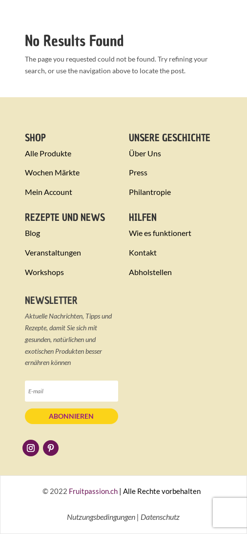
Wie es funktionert (160, 232)
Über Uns (145, 153)
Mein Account (48, 191)
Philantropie (150, 191)
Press (138, 172)
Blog (32, 232)
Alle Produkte (48, 153)
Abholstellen (150, 272)
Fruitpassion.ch (93, 491)
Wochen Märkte (52, 172)
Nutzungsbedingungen (101, 516)
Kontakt (143, 252)
